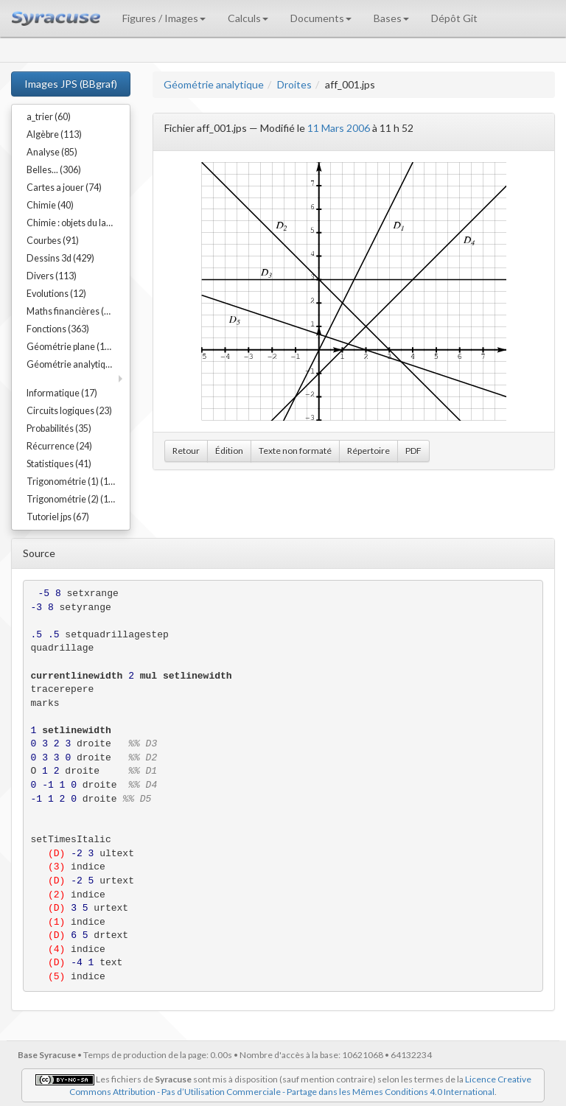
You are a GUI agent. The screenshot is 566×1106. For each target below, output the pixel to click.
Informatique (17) (62, 393)
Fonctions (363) (58, 329)
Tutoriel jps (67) (58, 516)
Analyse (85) (52, 152)
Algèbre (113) (54, 134)
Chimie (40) (50, 205)
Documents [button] (321, 18)
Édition (229, 450)
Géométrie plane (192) (72, 346)
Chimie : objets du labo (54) (78, 222)
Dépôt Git (454, 18)
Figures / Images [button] (164, 18)
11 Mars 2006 (338, 128)
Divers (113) (52, 275)
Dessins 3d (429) (60, 258)
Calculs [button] (248, 18)
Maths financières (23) (72, 311)
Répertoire (368, 450)
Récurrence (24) (59, 446)
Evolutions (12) (56, 293)
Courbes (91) (53, 240)
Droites (294, 84)
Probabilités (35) (59, 428)
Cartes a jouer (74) (64, 187)
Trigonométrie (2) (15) (71, 499)
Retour (186, 450)
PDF (413, 450)
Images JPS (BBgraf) (70, 83)
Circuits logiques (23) (69, 410)
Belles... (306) (54, 169)
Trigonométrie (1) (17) (71, 481)
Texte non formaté (295, 450)
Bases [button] (391, 18)
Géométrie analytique (214, 84)
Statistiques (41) (59, 463)
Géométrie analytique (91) (78, 364)
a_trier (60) (49, 116)
